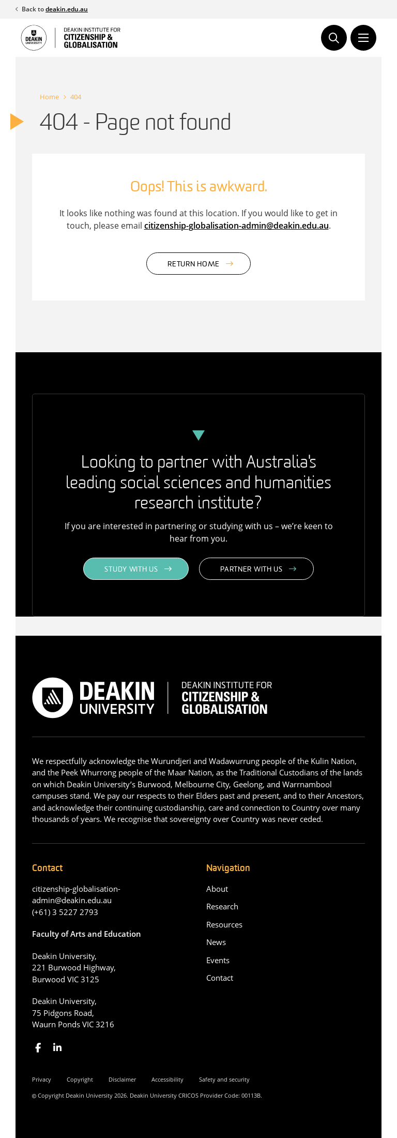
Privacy (41, 1079)
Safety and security (224, 1079)
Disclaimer (122, 1079)
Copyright (80, 1079)
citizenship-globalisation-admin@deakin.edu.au (236, 225)
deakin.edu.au (66, 9)
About (217, 889)
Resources (224, 924)
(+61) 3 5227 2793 (65, 912)
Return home (193, 264)
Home (49, 96)
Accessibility (167, 1079)
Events (218, 960)
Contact (219, 977)
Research (222, 906)
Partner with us (251, 570)
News (216, 942)
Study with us (131, 570)
